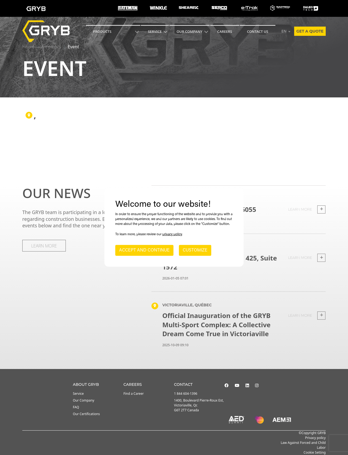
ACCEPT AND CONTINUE (144, 250)
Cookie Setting (315, 452)
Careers (224, 31)
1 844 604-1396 (185, 393)
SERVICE (155, 31)
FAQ (76, 407)
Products (102, 31)
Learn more (306, 218)
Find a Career (133, 393)
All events (51, 47)
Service (78, 393)
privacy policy (172, 234)
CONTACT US (257, 31)
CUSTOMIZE (195, 250)
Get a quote (310, 31)
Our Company (190, 31)
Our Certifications (86, 414)
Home (28, 47)
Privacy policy (315, 437)
